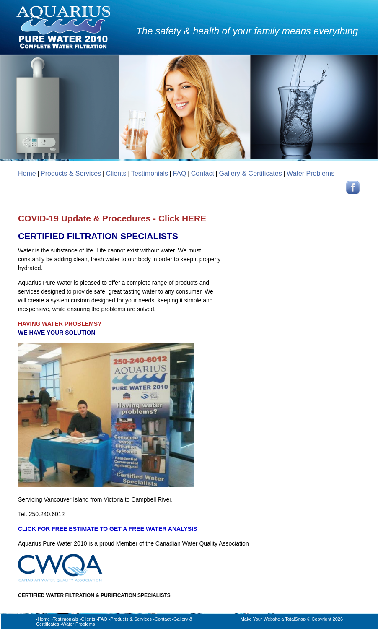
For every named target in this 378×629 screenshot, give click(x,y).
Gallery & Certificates (250, 173)
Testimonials (149, 173)
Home (27, 173)
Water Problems (310, 173)
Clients (116, 173)
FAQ (179, 173)
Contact (202, 173)
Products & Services (71, 173)
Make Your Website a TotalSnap (273, 618)
